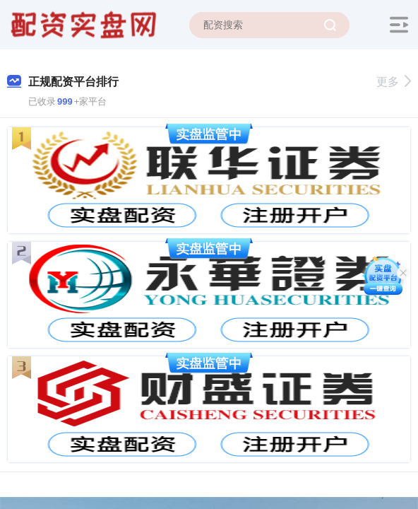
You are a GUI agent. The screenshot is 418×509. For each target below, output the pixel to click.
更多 (393, 82)
